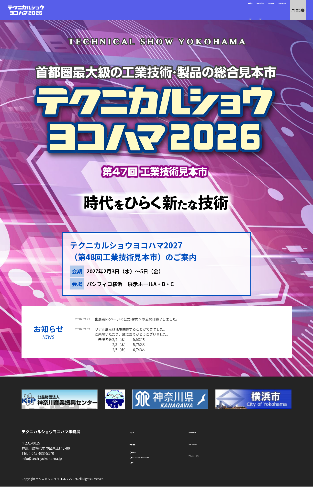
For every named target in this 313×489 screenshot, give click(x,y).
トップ (135, 431)
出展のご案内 (199, 9)
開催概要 (176, 9)
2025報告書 (224, 9)
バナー (138, 463)
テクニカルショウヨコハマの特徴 (157, 458)
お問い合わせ (248, 9)
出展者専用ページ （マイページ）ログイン (282, 10)
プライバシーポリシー (206, 455)
